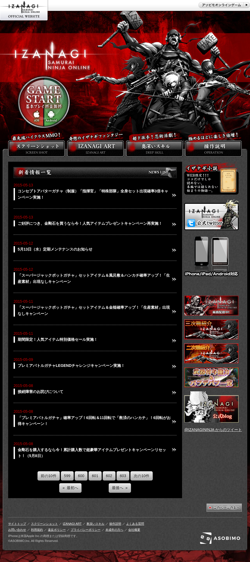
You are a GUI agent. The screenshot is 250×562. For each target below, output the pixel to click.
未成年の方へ (114, 529)
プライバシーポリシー (86, 529)
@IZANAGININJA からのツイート (213, 429)
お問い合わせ (17, 529)
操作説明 (115, 523)
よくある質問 (135, 523)
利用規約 (37, 529)
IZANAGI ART (72, 523)
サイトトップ (17, 523)
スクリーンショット (44, 523)
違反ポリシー (57, 529)
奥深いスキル (95, 523)
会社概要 (134, 529)
